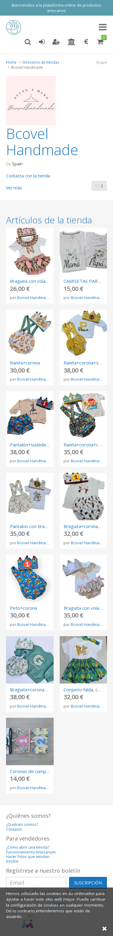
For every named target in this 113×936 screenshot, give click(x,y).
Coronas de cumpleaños (35, 771)
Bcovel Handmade (34, 297)
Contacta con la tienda (28, 176)
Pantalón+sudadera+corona (38, 445)
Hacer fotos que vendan (27, 856)
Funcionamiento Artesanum (31, 852)
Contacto (14, 829)
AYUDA (12, 861)
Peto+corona (23, 608)
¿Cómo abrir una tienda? (27, 847)
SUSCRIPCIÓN (88, 883)
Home (11, 62)
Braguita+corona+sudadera (38, 690)
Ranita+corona (25, 363)
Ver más (14, 188)
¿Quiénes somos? (22, 824)
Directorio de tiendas (41, 62)
